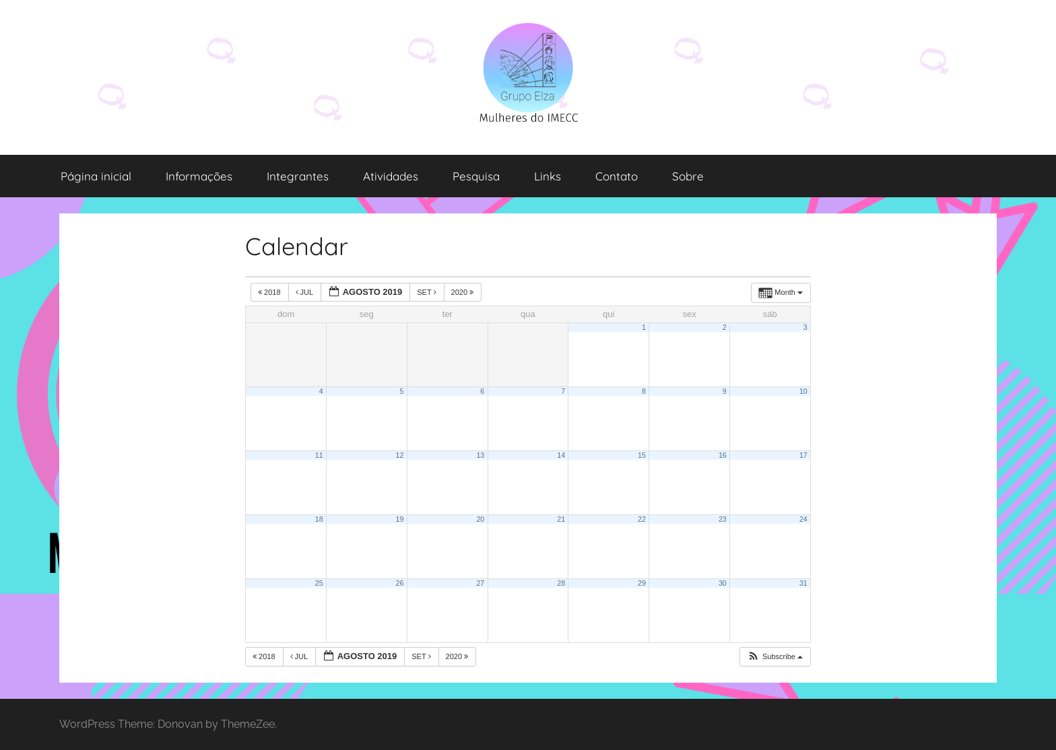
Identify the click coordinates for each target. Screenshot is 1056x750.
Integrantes (298, 176)
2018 (270, 292)
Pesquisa (476, 176)
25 (319, 583)
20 (480, 519)
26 (400, 583)
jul (305, 292)
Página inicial (96, 176)
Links (547, 176)
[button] (775, 657)
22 (642, 519)
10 (803, 391)
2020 (463, 292)
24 (803, 519)
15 (642, 455)
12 (400, 455)
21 (561, 519)
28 (561, 583)
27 (480, 583)
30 (723, 583)
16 (723, 455)
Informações (199, 176)
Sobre (688, 176)
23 (723, 519)
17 (803, 455)
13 (480, 455)
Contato (616, 176)
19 (400, 519)
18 (319, 519)
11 (319, 455)
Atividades (390, 176)
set (427, 292)
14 (561, 455)
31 (803, 583)
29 (642, 583)
